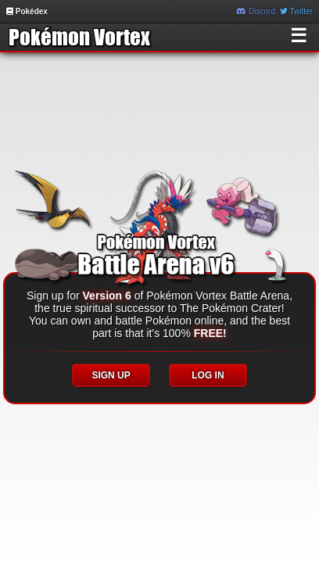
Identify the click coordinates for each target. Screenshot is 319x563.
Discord (255, 11)
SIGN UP (110, 375)
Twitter (296, 11)
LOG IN (208, 375)
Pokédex (27, 11)
